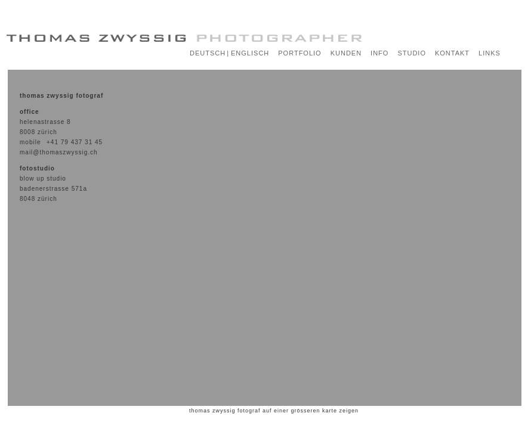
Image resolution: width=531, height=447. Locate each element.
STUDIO (411, 53)
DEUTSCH (208, 53)
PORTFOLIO (299, 53)
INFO (379, 53)
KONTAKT (452, 53)
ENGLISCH (250, 53)
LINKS (489, 53)
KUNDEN (346, 53)
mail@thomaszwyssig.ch (59, 152)
